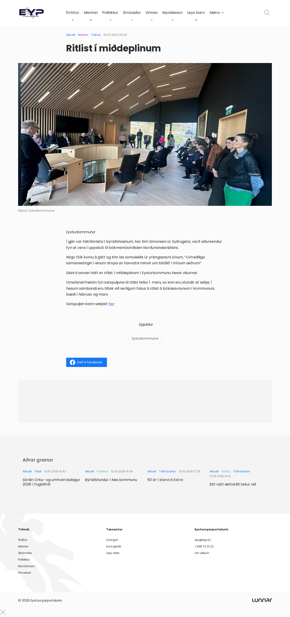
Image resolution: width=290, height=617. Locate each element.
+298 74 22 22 (204, 546)
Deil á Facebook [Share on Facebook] (86, 362)
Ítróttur (72, 13)
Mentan (91, 13)
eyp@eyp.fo (203, 540)
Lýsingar (112, 540)
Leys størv (196, 13)
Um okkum (202, 553)
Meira (217, 12)
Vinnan (151, 13)
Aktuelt (70, 35)
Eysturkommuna (145, 338)
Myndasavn (172, 13)
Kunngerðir (113, 546)
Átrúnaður (132, 13)
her (112, 303)
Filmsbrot (24, 573)
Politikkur (110, 13)
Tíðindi (96, 35)
